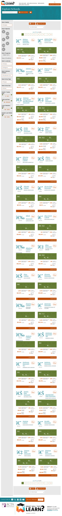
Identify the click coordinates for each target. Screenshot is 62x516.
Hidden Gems (6, 55)
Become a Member (54, 4)
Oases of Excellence (6, 58)
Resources (41, 3)
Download (41, 23)
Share (32, 23)
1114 (37, 32)
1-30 (34, 32)
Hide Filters (23, 12)
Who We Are (22, 3)
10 (43, 34)
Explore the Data (24, 4)
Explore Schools (32, 3)
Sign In (41, 499)
